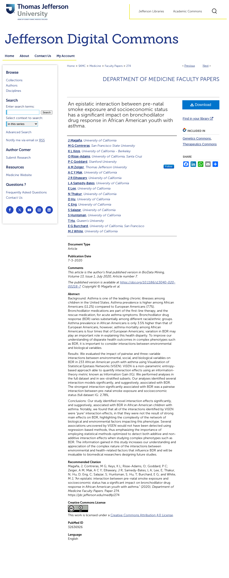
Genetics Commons (197, 138)
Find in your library (198, 118)
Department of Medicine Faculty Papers (161, 79)
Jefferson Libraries (151, 11)
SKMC (82, 66)
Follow (168, 166)
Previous (189, 65)
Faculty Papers (114, 66)
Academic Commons (187, 11)
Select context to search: (24, 118)
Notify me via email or (25, 140)
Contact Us (14, 197)
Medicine (95, 66)
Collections (14, 80)
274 (128, 66)
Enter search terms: (20, 106)
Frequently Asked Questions (26, 192)
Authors (11, 85)
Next (206, 65)
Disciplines (13, 90)
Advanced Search (18, 132)
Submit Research (18, 157)
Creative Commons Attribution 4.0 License (141, 515)
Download (200, 105)
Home (71, 66)
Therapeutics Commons (200, 144)
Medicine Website (19, 175)
